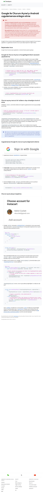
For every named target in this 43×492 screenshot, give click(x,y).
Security (3, 5)
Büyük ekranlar (31, 481)
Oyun (16, 481)
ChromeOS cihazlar (32, 484)
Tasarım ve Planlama (13, 9)
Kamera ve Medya (18, 486)
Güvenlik (3, 485)
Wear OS (30, 483)
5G (15, 490)
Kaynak (2, 487)
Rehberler (28, 9)
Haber (2, 489)
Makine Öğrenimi (18, 483)
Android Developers (4, 9)
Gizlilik (16, 488)
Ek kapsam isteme (15, 85)
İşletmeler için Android (5, 484)
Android (2, 482)
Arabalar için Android (33, 486)
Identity (10, 5)
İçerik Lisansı (16, 316)
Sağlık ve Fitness (18, 484)
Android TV (31, 488)
